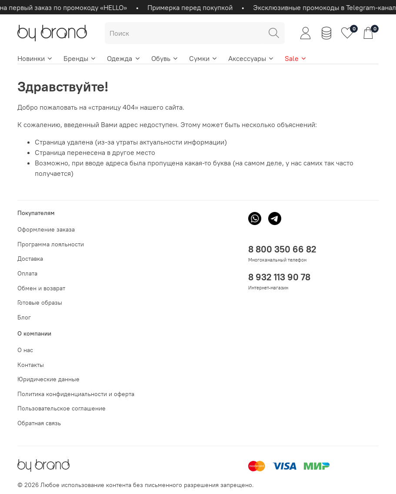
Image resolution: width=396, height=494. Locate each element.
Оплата (27, 273)
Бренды (80, 58)
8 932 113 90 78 (279, 277)
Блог (24, 317)
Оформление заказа (46, 229)
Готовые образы (39, 302)
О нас (25, 350)
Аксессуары (251, 58)
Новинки (35, 58)
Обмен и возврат (41, 288)
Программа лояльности (50, 244)
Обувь (165, 58)
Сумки (203, 58)
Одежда (123, 58)
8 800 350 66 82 (282, 249)
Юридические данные (48, 379)
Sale (296, 58)
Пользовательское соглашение (61, 408)
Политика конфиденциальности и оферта (75, 394)
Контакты (30, 365)
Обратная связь (39, 423)
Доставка (30, 258)
